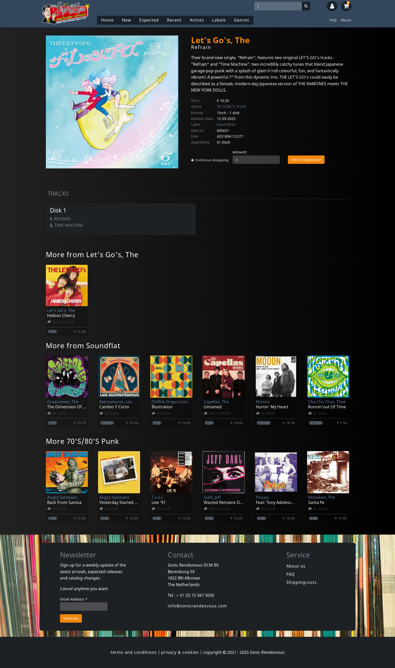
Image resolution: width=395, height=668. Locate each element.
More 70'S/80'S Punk (82, 441)
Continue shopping (210, 160)
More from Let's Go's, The (92, 254)
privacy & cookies (180, 652)
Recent (174, 20)
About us (296, 566)
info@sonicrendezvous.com (197, 606)
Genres (241, 20)
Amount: (240, 152)
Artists (197, 20)
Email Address (74, 599)
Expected (149, 20)
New (126, 20)
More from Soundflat (83, 345)
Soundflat (226, 124)
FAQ (333, 20)
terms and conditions (134, 652)
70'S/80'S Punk (231, 106)
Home (107, 20)
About (346, 20)
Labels (219, 20)
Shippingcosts (301, 582)
